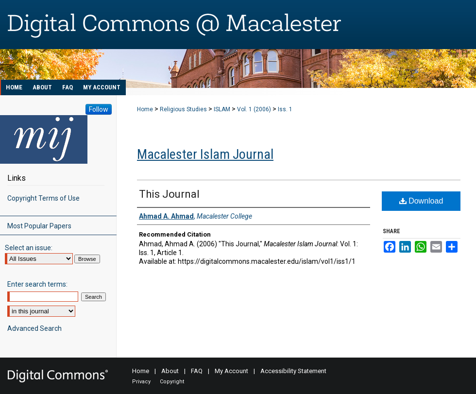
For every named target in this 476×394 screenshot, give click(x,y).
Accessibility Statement (293, 371)
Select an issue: (28, 248)
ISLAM (222, 109)
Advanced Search (34, 328)
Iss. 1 (285, 109)
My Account (231, 371)
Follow (98, 109)
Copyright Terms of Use (43, 198)
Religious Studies (183, 109)
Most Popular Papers (39, 226)
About (170, 371)
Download (421, 201)
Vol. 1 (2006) (254, 109)
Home (145, 109)
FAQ (197, 371)
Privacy (141, 381)
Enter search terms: (37, 284)
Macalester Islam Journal (205, 154)
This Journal (169, 194)
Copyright (172, 381)
